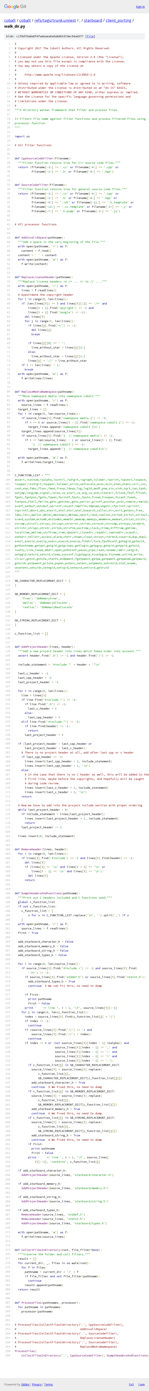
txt (131, 1384)
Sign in (140, 7)
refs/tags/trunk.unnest (55, 20)
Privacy (37, 1384)
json (141, 1384)
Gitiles (25, 1384)
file (90, 36)
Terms (48, 1384)
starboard (93, 20)
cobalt (10, 20)
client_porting (118, 20)
